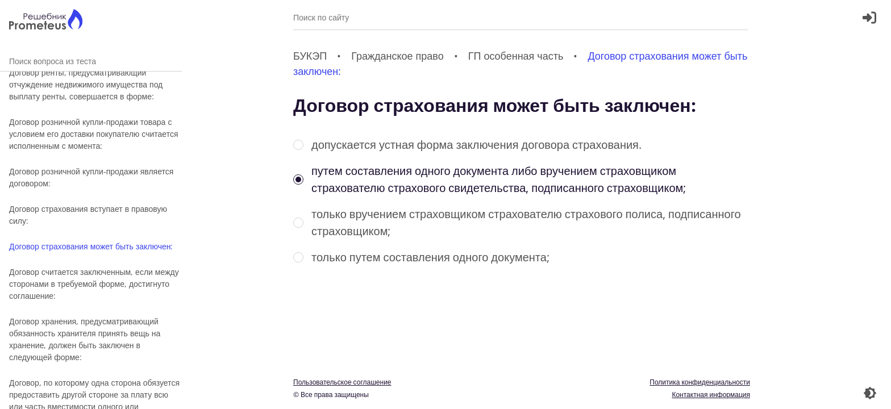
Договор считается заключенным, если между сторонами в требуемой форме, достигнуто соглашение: (94, 283)
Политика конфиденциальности (699, 382)
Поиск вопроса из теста (91, 61)
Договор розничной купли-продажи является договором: (91, 177)
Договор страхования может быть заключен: (91, 246)
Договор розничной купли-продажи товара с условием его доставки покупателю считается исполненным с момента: (93, 133)
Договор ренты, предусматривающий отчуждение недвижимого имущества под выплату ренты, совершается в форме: (86, 84)
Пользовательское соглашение (342, 382)
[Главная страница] (45, 20)
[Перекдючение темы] (870, 393)
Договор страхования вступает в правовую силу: (88, 214)
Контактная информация (711, 394)
